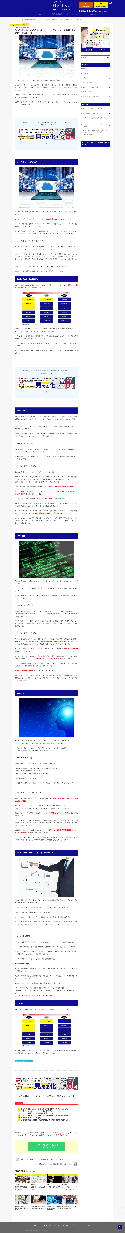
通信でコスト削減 (86, 92)
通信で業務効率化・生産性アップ (24, 1061)
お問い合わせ (69, 14)
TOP (30, 14)
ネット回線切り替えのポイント (90, 113)
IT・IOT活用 (84, 73)
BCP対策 (84, 69)
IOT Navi (35, 1230)
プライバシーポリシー (81, 14)
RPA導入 (83, 78)
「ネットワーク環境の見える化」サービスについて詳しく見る (46, 1146)
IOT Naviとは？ (38, 14)
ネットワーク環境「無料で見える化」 (54, 14)
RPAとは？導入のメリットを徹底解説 (92, 108)
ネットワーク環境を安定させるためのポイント (94, 118)
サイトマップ (93, 14)
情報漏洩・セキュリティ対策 (89, 87)
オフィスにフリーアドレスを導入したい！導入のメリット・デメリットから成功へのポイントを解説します (94, 132)
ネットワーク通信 (86, 82)
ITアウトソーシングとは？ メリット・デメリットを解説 (94, 125)
